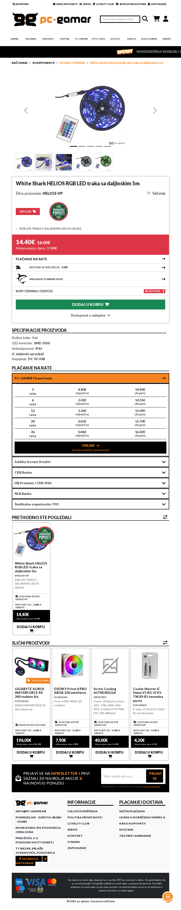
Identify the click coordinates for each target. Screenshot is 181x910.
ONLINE (90, 447)
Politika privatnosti (85, 817)
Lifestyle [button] (115, 39)
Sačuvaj (156, 193)
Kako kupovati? (132, 823)
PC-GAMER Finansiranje (33, 378)
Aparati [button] (167, 39)
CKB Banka (23, 472)
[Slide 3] (84, 162)
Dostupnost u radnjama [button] (90, 315)
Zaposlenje (76, 848)
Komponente (44, 63)
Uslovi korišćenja (82, 811)
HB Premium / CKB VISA (33, 483)
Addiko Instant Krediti (32, 462)
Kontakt (75, 835)
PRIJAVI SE (155, 776)
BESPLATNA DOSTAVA (131, 4)
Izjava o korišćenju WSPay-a (142, 817)
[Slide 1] (24, 162)
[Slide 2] (64, 162)
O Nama (73, 842)
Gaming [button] (14, 39)
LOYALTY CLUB (103, 4)
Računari (20, 63)
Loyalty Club (78, 823)
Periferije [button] (47, 39)
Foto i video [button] (98, 39)
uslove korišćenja (151, 786)
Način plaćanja (132, 811)
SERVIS (85, 4)
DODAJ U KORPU (90, 304)
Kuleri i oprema (72, 63)
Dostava (126, 829)
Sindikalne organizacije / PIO (37, 504)
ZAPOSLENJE (157, 4)
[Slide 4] (103, 162)
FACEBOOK (28, 859)
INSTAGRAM (31, 861)
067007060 (20, 4)
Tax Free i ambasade (135, 835)
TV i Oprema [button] (81, 39)
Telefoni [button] (64, 39)
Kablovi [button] (131, 39)
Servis (72, 829)
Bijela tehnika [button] (149, 39)
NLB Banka (23, 494)
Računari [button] (31, 39)
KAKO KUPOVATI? (65, 4)
